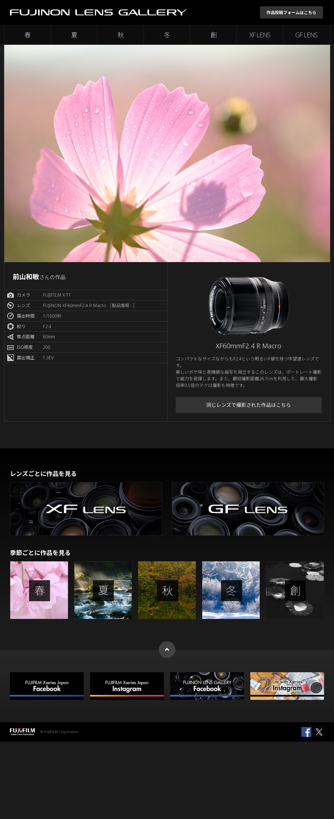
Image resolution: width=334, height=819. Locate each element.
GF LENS (306, 34)
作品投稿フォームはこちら (291, 12)
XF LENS (259, 34)
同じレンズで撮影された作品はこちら (248, 405)
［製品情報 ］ (122, 305)
